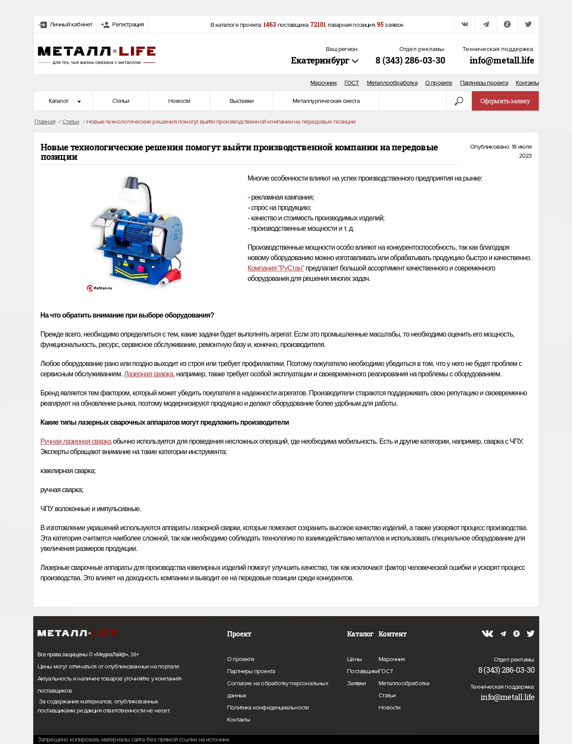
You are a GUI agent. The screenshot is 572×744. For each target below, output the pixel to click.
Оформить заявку (505, 101)
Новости (179, 101)
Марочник (323, 82)
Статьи (120, 101)
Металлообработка (392, 82)
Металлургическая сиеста (326, 101)
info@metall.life (502, 60)
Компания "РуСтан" (276, 268)
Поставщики (363, 670)
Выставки (242, 101)
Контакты (527, 82)
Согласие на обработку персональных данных (277, 691)
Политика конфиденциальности (268, 708)
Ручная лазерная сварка (76, 441)
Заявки (356, 682)
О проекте (438, 82)
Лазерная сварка (148, 374)
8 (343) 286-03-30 (410, 60)
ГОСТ (351, 82)
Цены (354, 658)
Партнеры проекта (484, 82)
